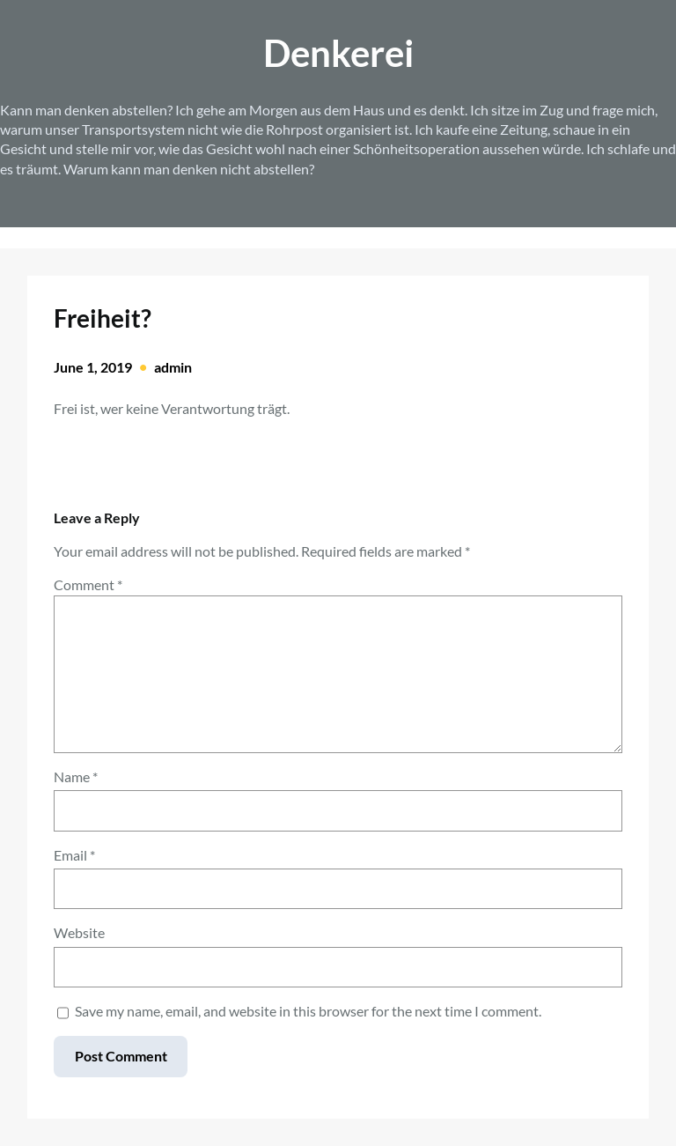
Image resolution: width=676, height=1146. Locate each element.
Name (76, 776)
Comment (88, 584)
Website (79, 932)
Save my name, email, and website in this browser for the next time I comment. (308, 1010)
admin (173, 367)
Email (74, 855)
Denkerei (338, 52)
